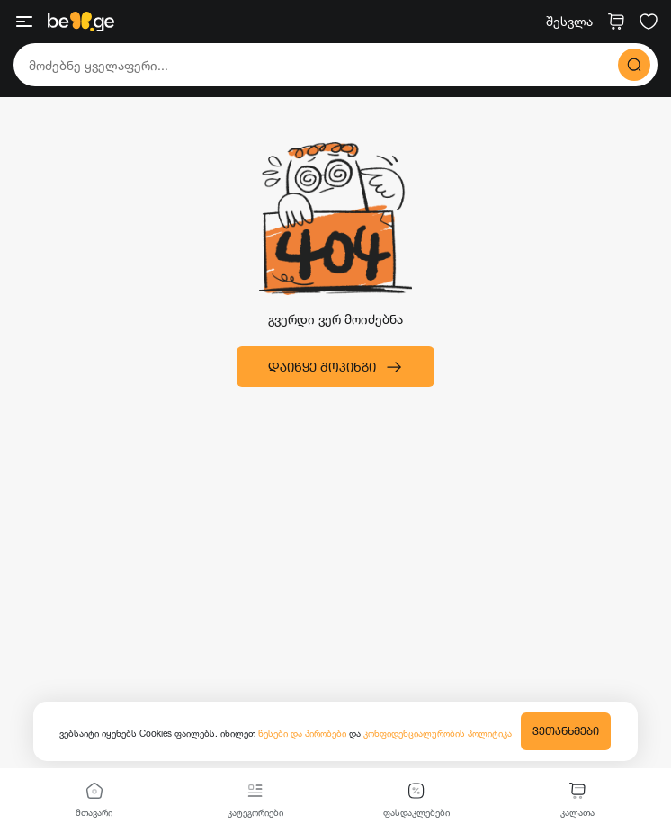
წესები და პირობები (303, 733)
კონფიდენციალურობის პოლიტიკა (437, 733)
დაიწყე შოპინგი (335, 367)
